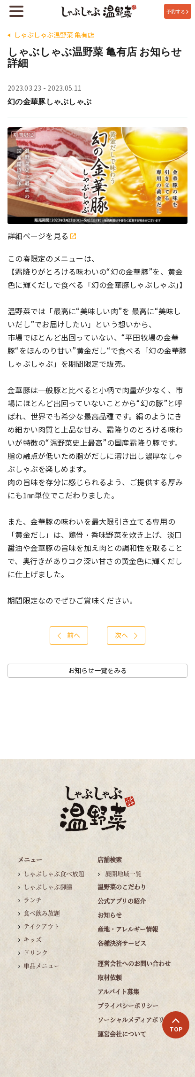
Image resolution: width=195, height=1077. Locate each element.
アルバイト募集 (118, 991)
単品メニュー (41, 965)
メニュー (30, 859)
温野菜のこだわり (122, 886)
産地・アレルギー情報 (128, 928)
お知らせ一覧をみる (97, 670)
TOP (176, 1025)
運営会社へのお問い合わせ (134, 963)
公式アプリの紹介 (122, 900)
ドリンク (35, 952)
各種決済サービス (122, 942)
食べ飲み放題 (41, 912)
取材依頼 (110, 977)
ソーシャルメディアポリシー (137, 1019)
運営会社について (122, 1033)
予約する (177, 11)
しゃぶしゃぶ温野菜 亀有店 (54, 35)
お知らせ (110, 914)
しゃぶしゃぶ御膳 (47, 886)
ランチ (32, 899)
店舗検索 (110, 859)
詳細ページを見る (42, 236)
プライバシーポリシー (128, 1005)
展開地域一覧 (123, 873)
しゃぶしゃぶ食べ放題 (53, 873)
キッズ (32, 939)
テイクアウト (41, 926)
